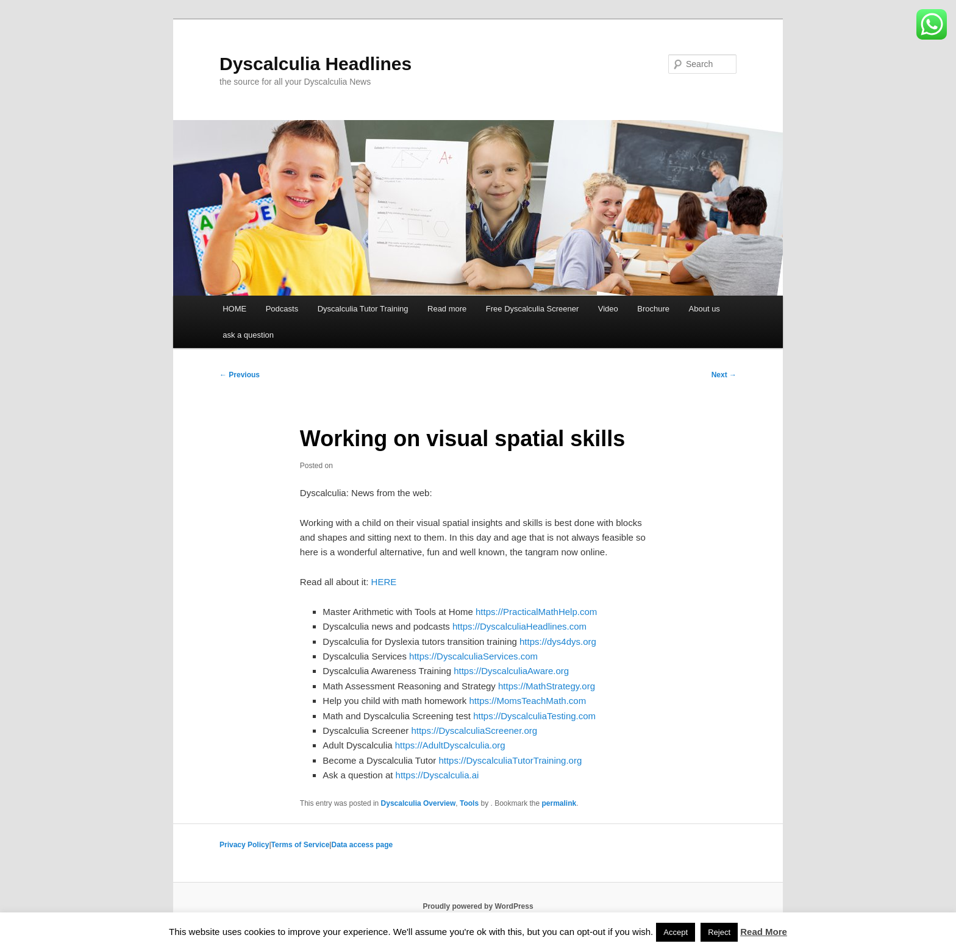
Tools (469, 803)
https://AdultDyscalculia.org (450, 745)
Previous (239, 375)
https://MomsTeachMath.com (527, 700)
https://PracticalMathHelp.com (536, 611)
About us (704, 308)
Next (724, 375)
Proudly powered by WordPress (478, 906)
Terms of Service (300, 845)
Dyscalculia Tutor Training (363, 308)
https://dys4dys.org (557, 641)
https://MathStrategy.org (546, 686)
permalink (559, 803)
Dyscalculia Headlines (315, 64)
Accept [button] (675, 932)
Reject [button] (719, 932)
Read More (763, 931)
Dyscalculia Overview (418, 803)
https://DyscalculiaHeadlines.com (519, 626)
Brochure (653, 308)
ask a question (248, 334)
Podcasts (282, 308)
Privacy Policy (244, 845)
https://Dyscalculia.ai (437, 775)
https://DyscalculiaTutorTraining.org (510, 760)
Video (608, 308)
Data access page (362, 845)
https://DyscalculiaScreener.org (474, 730)
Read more (446, 308)
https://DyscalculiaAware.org (511, 671)
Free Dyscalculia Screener (532, 308)
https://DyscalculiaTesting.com (534, 716)
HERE (384, 582)
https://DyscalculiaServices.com (473, 656)
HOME (234, 308)
